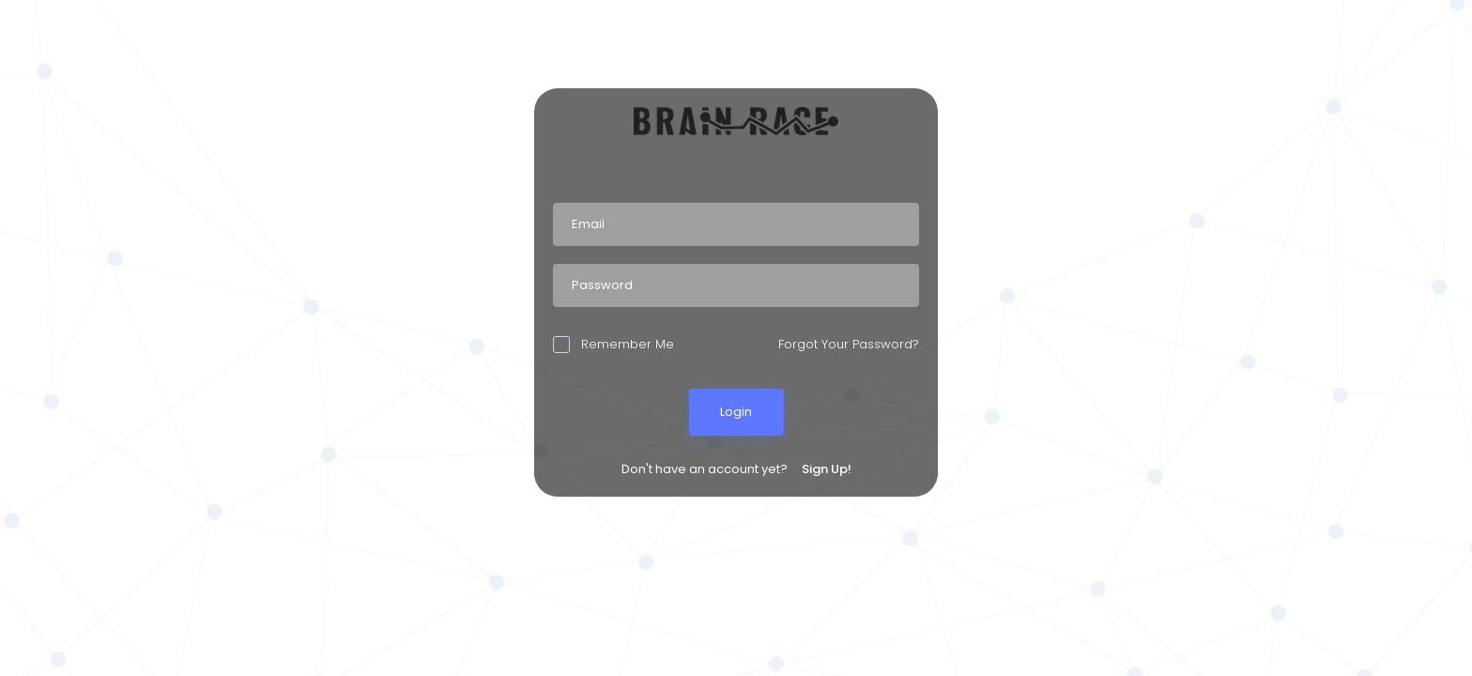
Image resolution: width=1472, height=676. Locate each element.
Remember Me (613, 344)
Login (736, 412)
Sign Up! (826, 469)
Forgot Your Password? (848, 344)
